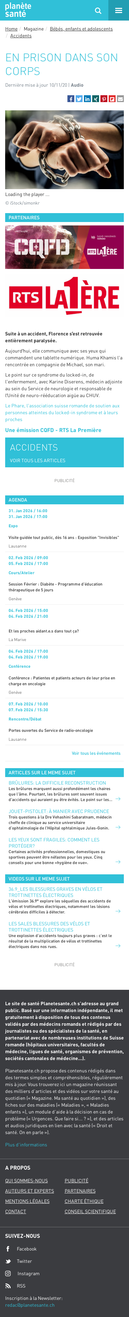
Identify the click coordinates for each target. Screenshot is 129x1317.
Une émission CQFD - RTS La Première (53, 430)
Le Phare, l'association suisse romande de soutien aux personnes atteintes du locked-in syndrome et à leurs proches (62, 412)
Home (11, 29)
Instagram (22, 1273)
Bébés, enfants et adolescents (81, 29)
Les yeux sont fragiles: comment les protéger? (54, 843)
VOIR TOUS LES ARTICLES (37, 460)
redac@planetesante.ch (30, 1305)
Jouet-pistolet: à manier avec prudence (59, 811)
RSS (15, 1285)
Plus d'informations (26, 1144)
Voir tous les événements (96, 753)
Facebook (21, 1248)
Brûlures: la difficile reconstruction (57, 783)
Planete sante (17, 10)
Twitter (18, 1261)
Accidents (21, 35)
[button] (70, 98)
